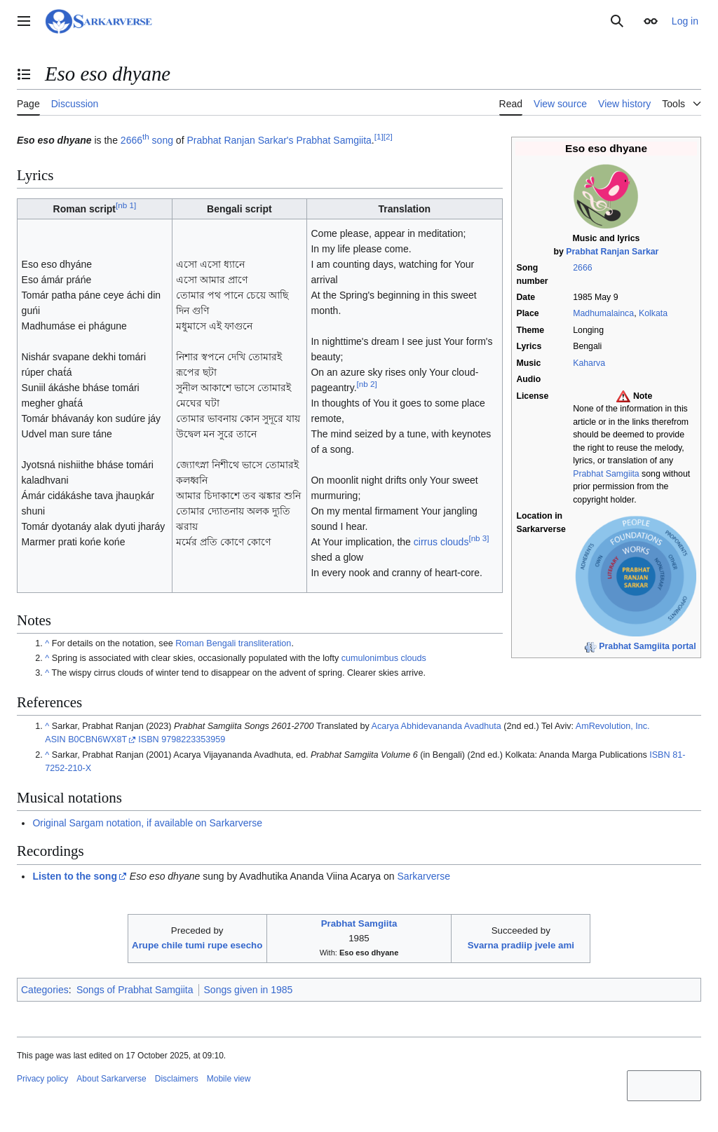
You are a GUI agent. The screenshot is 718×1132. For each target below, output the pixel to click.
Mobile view (229, 1079)
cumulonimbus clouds (383, 658)
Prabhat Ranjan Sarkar (612, 252)
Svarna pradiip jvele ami (521, 945)
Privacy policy (42, 1079)
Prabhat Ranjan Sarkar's (240, 140)
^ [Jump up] (47, 643)
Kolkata (653, 313)
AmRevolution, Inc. (613, 726)
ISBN (148, 739)
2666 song (147, 140)
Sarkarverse (424, 876)
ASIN (55, 739)
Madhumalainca (603, 313)
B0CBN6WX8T (97, 739)
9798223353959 (193, 739)
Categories (45, 989)
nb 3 (478, 538)
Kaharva (589, 363)
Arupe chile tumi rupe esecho (197, 945)
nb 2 (367, 384)
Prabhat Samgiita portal (647, 646)
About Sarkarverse (111, 1079)
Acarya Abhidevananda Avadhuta (436, 726)
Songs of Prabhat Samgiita (135, 989)
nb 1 (126, 205)
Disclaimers (176, 1079)
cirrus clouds (441, 541)
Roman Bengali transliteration (233, 643)
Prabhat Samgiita (606, 474)
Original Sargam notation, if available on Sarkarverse (147, 822)
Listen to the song (74, 876)
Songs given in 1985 (248, 989)
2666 (582, 268)
